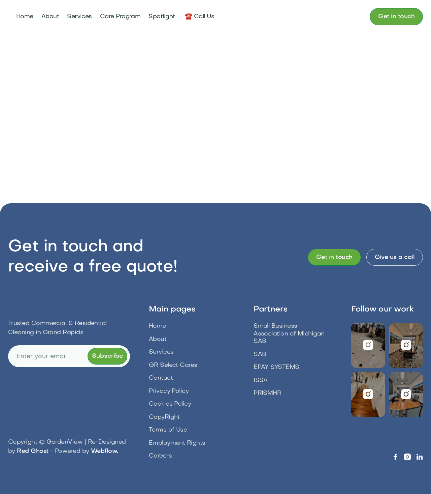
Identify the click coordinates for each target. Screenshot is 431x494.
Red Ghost (32, 451)
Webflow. (104, 451)
